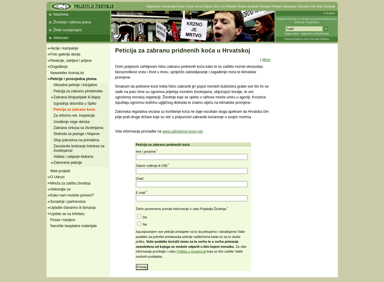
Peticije (276, 6)
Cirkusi (207, 6)
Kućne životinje (248, 6)
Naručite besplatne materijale (73, 226)
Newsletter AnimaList (67, 73)
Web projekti (60, 171)
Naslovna (60, 14)
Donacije (329, 6)
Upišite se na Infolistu (67, 214)
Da (144, 217)
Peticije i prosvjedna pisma (73, 79)
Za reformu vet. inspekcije (74, 115)
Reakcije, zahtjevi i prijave (71, 60)
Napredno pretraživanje (315, 33)
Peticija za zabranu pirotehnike (78, 91)
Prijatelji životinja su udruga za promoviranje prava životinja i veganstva (307, 20)
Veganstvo (153, 6)
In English (329, 13)
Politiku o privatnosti (191, 251)
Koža (189, 6)
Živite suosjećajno (67, 30)
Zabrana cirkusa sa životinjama (78, 128)
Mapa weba (292, 33)
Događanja (59, 66)
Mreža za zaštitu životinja (70, 183)
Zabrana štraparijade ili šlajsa (77, 97)
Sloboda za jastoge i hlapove (77, 134)
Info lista (316, 6)
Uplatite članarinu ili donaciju (73, 208)
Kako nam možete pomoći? (72, 195)
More (266, 60)
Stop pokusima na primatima (76, 140)
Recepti (265, 6)
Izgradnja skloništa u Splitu (75, 103)
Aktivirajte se (60, 189)
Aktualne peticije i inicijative (75, 85)
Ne (144, 224)
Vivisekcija (168, 6)
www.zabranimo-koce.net (182, 131)
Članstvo (303, 6)
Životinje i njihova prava (72, 22)
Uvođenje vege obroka (72, 122)
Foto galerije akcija (65, 54)
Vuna (198, 6)
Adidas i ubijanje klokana (73, 156)
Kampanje (289, 6)
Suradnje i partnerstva (68, 202)
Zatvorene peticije (68, 162)
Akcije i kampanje (64, 48)
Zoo (216, 6)
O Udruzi (57, 177)
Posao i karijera (62, 220)
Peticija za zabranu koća (74, 109)
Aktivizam (61, 38)
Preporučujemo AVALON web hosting (306, 39)
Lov (222, 6)
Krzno (181, 6)
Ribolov (232, 6)
